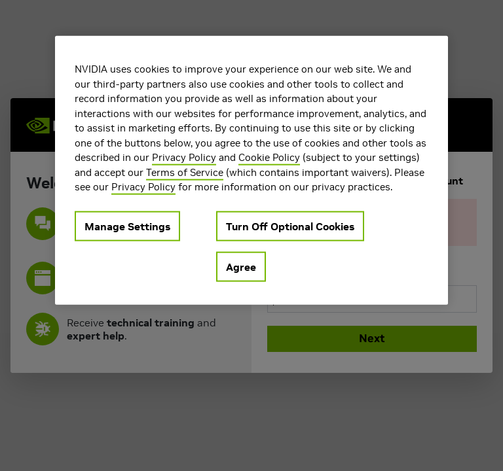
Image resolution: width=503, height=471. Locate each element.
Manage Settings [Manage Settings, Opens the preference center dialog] (127, 225)
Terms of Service (184, 172)
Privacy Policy (184, 157)
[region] (251, 170)
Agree (241, 266)
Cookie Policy (269, 157)
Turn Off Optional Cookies (290, 225)
